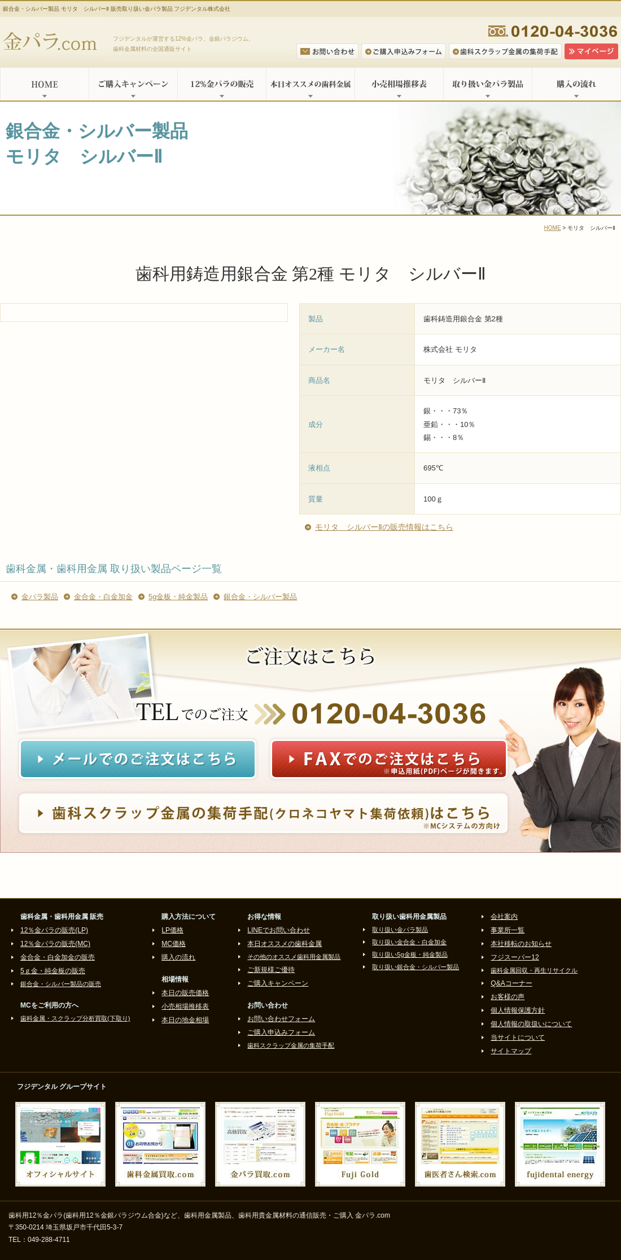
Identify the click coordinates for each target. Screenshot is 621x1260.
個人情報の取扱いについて (531, 1024)
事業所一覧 (507, 930)
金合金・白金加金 (103, 596)
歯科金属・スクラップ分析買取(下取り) (75, 1018)
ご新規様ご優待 (271, 970)
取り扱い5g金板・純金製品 (409, 954)
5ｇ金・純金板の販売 (52, 971)
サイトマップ (511, 1051)
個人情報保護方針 (518, 1010)
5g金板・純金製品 (178, 596)
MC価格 (173, 944)
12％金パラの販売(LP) (54, 930)
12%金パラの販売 (221, 84)
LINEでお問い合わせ (278, 930)
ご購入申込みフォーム (281, 1032)
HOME (44, 84)
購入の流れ (576, 84)
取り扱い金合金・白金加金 (409, 942)
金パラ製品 (39, 596)
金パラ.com (52, 42)
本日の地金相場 (185, 1020)
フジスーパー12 (515, 957)
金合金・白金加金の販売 (57, 957)
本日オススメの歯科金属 (310, 84)
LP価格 (172, 930)
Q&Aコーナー (511, 983)
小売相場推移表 (399, 84)
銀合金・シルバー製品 (260, 596)
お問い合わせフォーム (281, 1019)
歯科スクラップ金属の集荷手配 (290, 1045)
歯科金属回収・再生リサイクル (534, 970)
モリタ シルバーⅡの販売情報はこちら (384, 526)
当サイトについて (518, 1037)
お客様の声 (507, 997)
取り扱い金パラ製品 (487, 84)
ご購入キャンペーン (133, 84)
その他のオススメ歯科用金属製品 (293, 956)
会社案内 (504, 917)
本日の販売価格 (185, 993)
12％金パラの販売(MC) (55, 944)
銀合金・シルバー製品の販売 (60, 983)
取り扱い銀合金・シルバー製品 (415, 966)
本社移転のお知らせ (521, 944)
